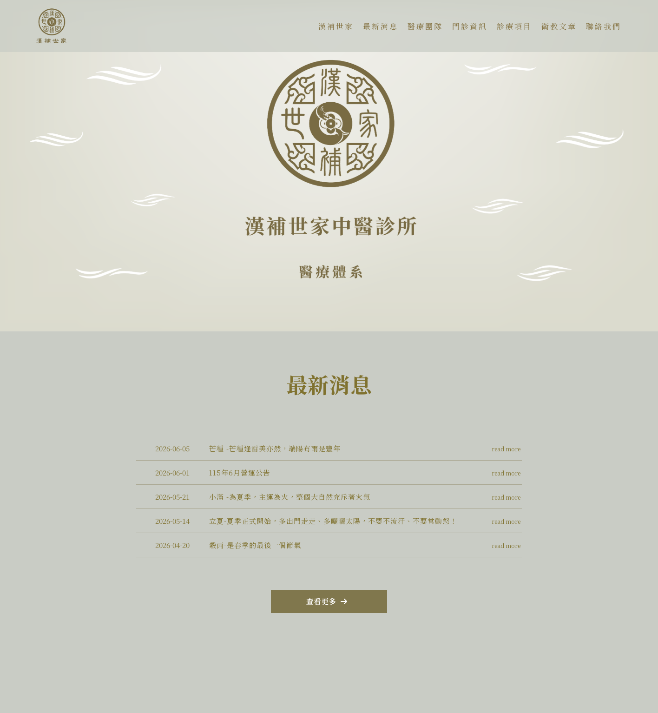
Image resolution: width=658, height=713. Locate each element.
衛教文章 (559, 26)
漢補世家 (336, 26)
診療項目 (514, 26)
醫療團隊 (425, 26)
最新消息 (380, 26)
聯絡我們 (603, 26)
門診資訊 (469, 26)
